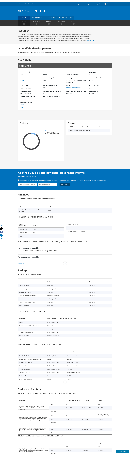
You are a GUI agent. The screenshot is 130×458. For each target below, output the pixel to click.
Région (68, 85)
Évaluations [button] (61, 23)
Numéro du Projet (25, 72)
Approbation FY (94, 85)
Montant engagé (25, 91)
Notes (22, 107)
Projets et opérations (31, 3)
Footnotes (21, 264)
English (88, 4)
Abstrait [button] (24, 23)
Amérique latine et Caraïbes (73, 87)
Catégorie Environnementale (52, 91)
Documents (51, 17)
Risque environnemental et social (76, 91)
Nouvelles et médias (65, 17)
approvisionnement (38, 17)
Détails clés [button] (36, 23)
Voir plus (90, 40)
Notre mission (21, 3)
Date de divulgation (49, 78)
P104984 (22, 104)
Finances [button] (49, 23)
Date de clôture (93, 91)
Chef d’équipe (70, 72)
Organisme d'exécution (50, 85)
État (44, 72)
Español (93, 4)
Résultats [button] (74, 23)
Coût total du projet (26, 85)
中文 (107, 4)
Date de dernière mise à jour (51, 96)
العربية (98, 4)
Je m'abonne (64, 184)
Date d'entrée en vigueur (96, 78)
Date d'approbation (72, 78)
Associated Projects (26, 102)
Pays (21, 78)
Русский (103, 4)
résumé (24, 17)
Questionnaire (122, 451)
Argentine (23, 80)
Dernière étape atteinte (27, 96)
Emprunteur (93, 72)
